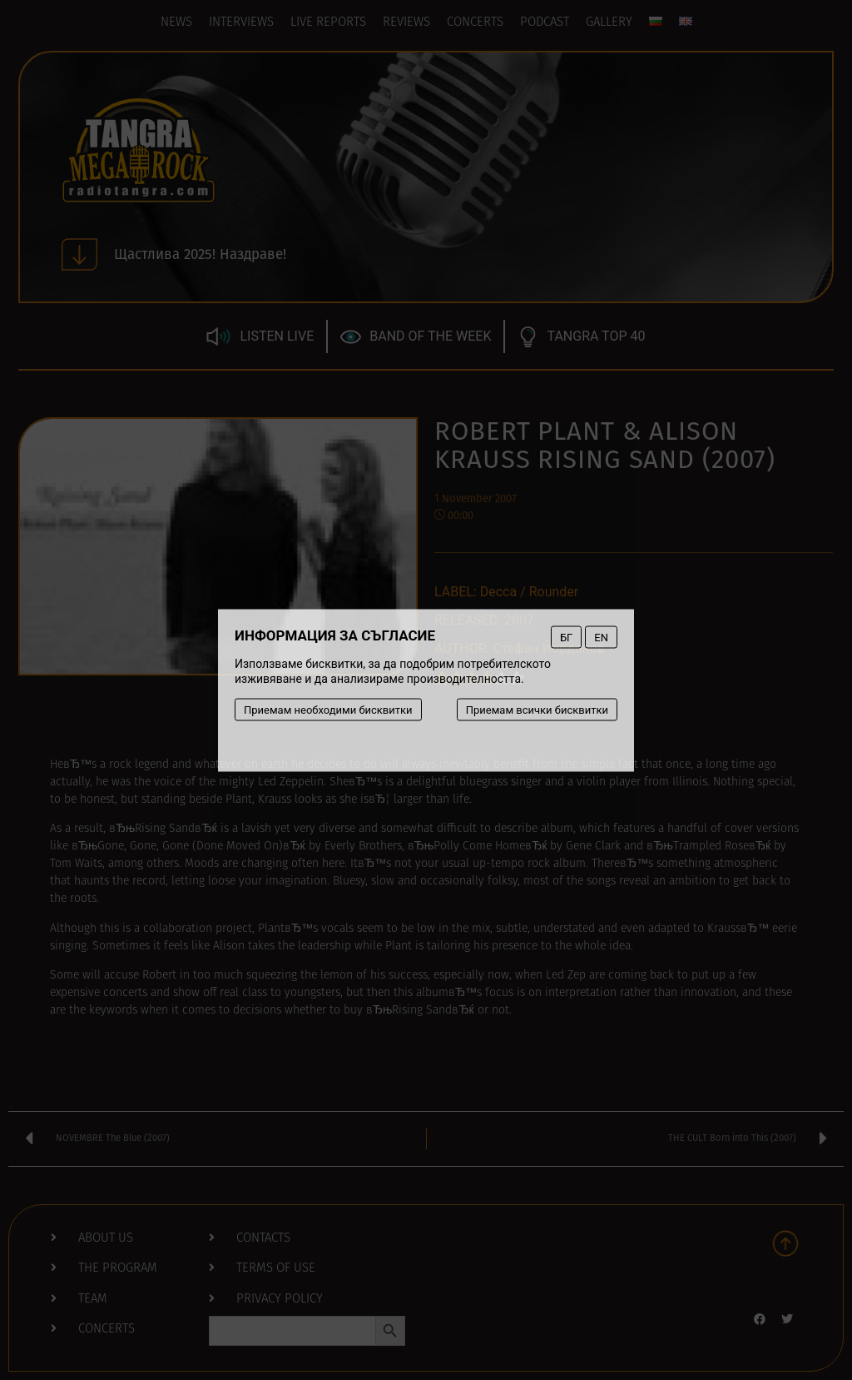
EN (601, 636)
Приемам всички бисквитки (537, 709)
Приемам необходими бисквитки (328, 709)
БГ (566, 636)
